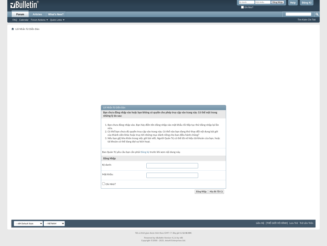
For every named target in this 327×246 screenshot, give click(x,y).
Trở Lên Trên (306, 222)
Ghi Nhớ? (247, 7)
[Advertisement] (163, 63)
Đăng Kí (306, 2)
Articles (37, 14)
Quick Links (56, 20)
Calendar (24, 20)
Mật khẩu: (107, 174)
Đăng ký (145, 151)
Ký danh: (107, 164)
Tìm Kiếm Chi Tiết (307, 19)
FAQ (15, 20)
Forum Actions (38, 20)
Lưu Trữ (293, 222)
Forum (20, 14)
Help (293, 2)
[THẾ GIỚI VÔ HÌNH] (277, 222)
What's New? (56, 14)
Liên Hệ (260, 222)
